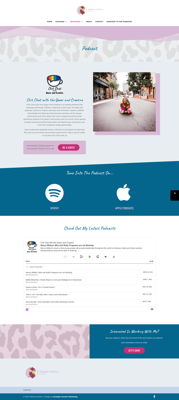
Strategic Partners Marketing (65, 396)
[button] (174, 195)
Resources (75, 22)
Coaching (59, 22)
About (89, 22)
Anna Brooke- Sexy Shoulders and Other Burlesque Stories (50, 302)
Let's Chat (134, 350)
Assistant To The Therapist (119, 22)
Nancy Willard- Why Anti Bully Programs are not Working (49, 272)
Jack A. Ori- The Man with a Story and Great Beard (46, 294)
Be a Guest (69, 147)
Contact (99, 22)
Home (49, 22)
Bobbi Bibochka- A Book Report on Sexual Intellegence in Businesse (54, 280)
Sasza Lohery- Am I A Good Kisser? (40, 287)
